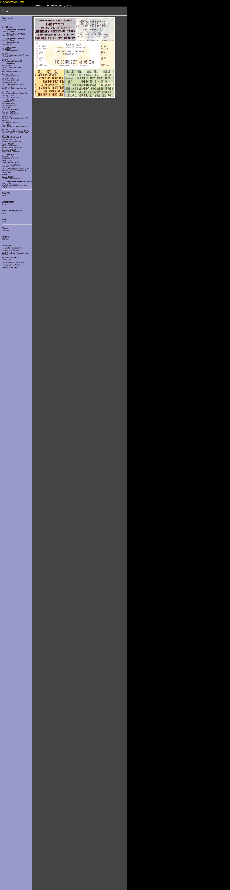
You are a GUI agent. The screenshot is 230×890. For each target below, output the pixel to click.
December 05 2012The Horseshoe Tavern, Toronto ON (14, 92)
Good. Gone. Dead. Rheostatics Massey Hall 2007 (16, 254)
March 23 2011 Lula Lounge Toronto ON (10, 161)
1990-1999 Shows (8, 36)
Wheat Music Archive (9, 267)
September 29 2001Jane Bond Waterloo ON (10, 113)
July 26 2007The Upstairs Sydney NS (10, 50)
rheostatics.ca (56, 5)
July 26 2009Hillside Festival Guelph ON (11, 70)
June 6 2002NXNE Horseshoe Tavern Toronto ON (15, 126)
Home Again (38, 5)
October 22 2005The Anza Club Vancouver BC (12, 178)
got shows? (69, 5)
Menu (4, 20)
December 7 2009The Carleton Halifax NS (10, 79)
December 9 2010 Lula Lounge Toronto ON (10, 157)
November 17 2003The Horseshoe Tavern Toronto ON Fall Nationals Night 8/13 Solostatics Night (15, 131)
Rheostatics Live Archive (10, 257)
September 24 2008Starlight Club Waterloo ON (11, 140)
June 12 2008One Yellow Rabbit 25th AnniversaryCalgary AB (14, 185)
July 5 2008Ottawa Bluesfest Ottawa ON (12, 136)
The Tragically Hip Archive (11, 265)
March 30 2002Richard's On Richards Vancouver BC (15, 117)
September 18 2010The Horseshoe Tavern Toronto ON (14, 83)
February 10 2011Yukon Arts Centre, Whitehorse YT (14, 88)
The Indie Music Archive (10, 250)
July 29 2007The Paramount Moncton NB (12, 60)
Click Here (5, 230)
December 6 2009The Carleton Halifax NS (10, 75)
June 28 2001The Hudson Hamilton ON (11, 108)
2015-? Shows (7, 44)
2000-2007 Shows (8, 40)
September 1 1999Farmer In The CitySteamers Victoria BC (9, 103)
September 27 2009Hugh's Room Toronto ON (11, 151)
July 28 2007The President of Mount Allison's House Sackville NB (15, 55)
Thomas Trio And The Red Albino (13, 262)
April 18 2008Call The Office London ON (11, 66)
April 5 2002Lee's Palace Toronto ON (10, 121)
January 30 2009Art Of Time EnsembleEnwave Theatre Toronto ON (12, 145)
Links (47, 5)
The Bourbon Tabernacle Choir (12, 248)
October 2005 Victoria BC (6, 173)
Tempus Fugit (6, 260)
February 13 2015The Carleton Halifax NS (10, 96)
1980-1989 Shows (8, 31)
